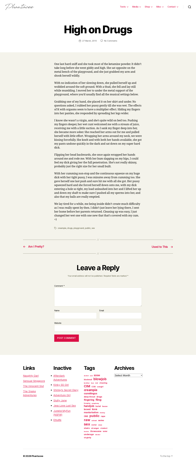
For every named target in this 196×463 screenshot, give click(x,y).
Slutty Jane (60, 404)
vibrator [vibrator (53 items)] (97, 434)
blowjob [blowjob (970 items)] (99, 379)
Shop (147, 6)
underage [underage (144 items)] (89, 434)
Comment (59, 286)
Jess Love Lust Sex (65, 409)
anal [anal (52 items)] (91, 375)
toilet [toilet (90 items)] (105, 431)
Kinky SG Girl (61, 384)
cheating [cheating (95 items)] (103, 383)
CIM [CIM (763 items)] (87, 386)
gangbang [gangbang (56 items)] (95, 403)
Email (101, 310)
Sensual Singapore (34, 380)
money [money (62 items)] (102, 412)
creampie (62, 228)
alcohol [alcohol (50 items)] (86, 375)
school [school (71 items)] (94, 420)
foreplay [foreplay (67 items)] (87, 403)
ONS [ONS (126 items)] (86, 416)
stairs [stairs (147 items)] (87, 428)
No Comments (110, 41)
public (88, 228)
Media (135, 6)
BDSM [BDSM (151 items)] (97, 375)
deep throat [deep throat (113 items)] (89, 396)
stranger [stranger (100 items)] (95, 428)
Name (57, 310)
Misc (158, 6)
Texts (123, 6)
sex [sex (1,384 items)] (87, 424)
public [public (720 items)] (94, 416)
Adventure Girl (62, 398)
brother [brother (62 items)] (87, 383)
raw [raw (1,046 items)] (87, 420)
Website (57, 323)
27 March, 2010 (89, 41)
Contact (172, 6)
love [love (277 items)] (94, 409)
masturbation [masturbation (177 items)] (91, 412)
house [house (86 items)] (105, 406)
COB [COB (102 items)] (94, 386)
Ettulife (57, 423)
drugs (70, 228)
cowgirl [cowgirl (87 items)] (100, 387)
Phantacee (37, 456)
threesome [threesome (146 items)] (95, 431)
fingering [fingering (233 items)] (89, 399)
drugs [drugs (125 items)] (99, 396)
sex (93, 228)
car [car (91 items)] (96, 383)
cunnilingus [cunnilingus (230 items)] (90, 393)
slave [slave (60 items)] (100, 425)
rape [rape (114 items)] (103, 416)
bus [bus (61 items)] (92, 383)
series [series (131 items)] (101, 420)
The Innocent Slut (33, 385)
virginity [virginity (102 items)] (87, 437)
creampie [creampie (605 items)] (90, 390)
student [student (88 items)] (103, 428)
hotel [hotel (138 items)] (98, 406)
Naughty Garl (31, 375)
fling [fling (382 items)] (98, 399)
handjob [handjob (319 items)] (89, 405)
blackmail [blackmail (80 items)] (88, 379)
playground (79, 228)
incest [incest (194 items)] (87, 409)
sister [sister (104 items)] (94, 425)
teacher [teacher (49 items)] (86, 431)
